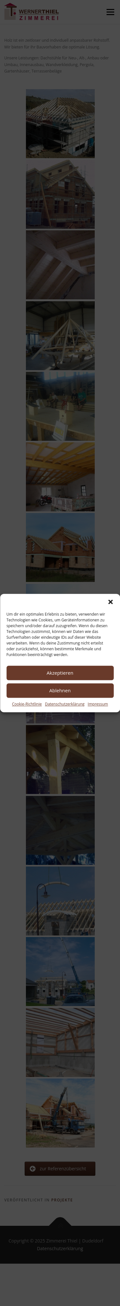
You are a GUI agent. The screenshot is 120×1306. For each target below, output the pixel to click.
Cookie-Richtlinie (27, 704)
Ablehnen (60, 690)
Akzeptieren (60, 673)
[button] (110, 602)
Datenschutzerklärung (64, 704)
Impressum (98, 704)
